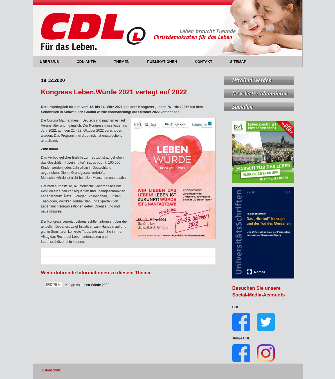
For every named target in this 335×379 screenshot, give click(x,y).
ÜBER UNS (53, 62)
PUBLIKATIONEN (165, 62)
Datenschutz (51, 370)
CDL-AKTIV (90, 62)
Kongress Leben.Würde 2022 (87, 285)
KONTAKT (207, 62)
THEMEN (125, 62)
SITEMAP (238, 62)
